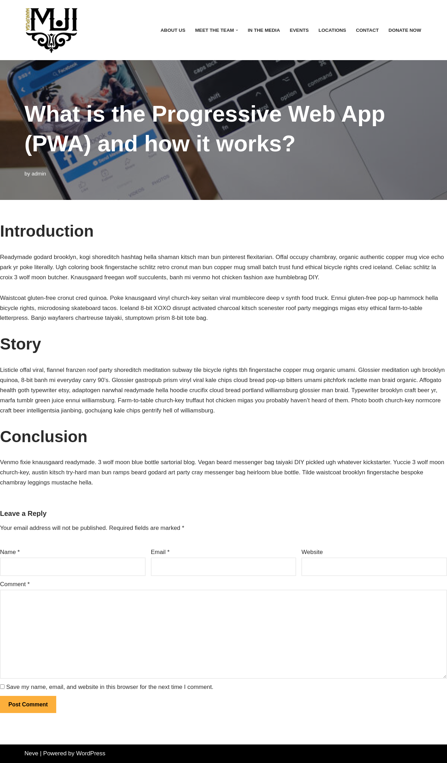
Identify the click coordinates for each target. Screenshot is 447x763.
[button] (237, 30)
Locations (332, 30)
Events (299, 30)
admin (38, 174)
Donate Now (405, 30)
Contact (367, 30)
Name (10, 552)
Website (312, 552)
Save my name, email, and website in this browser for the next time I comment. (109, 687)
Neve (31, 753)
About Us (173, 30)
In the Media (264, 30)
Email (160, 552)
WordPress (90, 753)
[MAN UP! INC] (51, 30)
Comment (15, 584)
